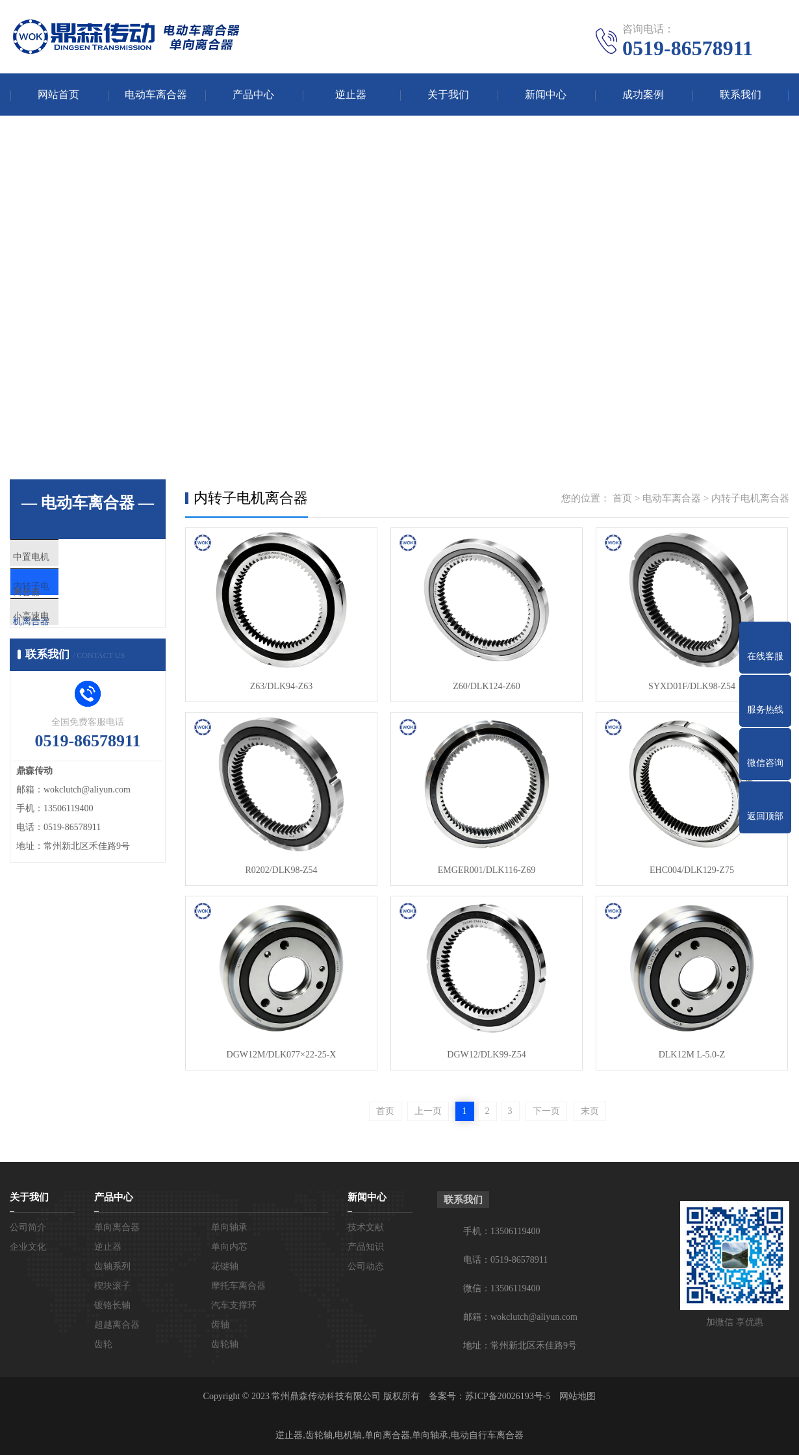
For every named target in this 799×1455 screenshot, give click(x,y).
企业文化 (28, 1247)
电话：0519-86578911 (505, 1260)
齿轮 (103, 1344)
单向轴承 (229, 1227)
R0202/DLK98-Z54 (281, 870)
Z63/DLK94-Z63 (281, 686)
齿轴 (220, 1325)
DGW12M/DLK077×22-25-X (281, 1054)
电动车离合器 (156, 94)
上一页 (428, 1111)
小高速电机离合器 (79, 635)
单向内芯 (229, 1247)
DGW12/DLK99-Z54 (486, 1054)
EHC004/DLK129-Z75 (692, 870)
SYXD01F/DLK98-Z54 (691, 686)
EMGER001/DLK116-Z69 (486, 870)
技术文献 (366, 1227)
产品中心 (253, 94)
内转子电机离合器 (79, 597)
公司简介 (28, 1227)
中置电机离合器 (74, 558)
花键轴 (224, 1266)
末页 (590, 1111)
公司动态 (366, 1266)
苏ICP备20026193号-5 (507, 1396)
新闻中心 (545, 94)
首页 (622, 498)
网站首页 (58, 94)
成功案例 (643, 94)
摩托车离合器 (238, 1286)
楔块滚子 (112, 1286)
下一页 (546, 1111)
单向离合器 (117, 1227)
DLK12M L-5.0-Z (692, 1054)
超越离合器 (117, 1325)
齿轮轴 (224, 1344)
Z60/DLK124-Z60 (486, 686)
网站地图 (577, 1396)
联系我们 (740, 94)
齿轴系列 (112, 1266)
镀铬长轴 (112, 1305)
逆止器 (350, 94)
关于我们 (448, 94)
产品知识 (366, 1247)
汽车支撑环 (234, 1305)
